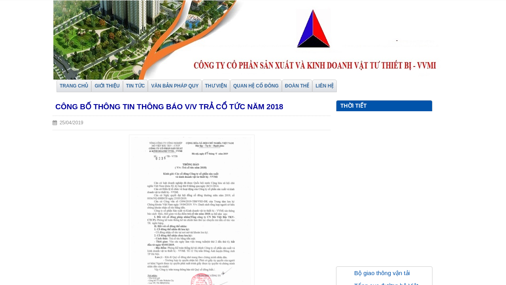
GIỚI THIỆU (106, 86)
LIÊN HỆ (324, 86)
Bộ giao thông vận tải (382, 273)
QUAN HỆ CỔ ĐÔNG (256, 86)
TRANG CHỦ (74, 86)
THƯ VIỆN (216, 86)
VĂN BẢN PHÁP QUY (174, 86)
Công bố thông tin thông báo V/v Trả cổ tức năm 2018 (169, 107)
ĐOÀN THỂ (297, 86)
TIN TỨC (135, 86)
